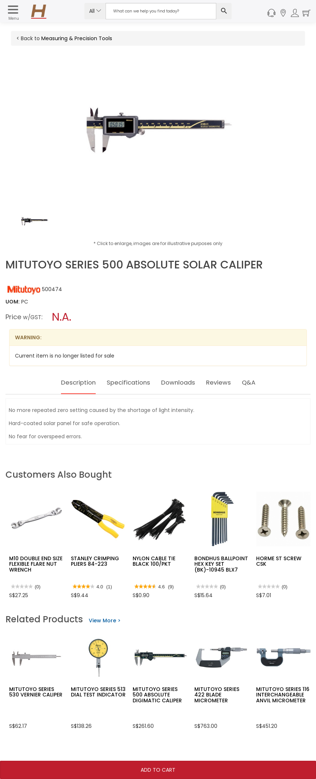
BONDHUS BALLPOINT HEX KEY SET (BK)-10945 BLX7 (221, 564)
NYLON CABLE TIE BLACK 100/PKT (154, 561)
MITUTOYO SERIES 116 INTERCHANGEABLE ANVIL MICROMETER (282, 695)
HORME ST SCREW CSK (278, 561)
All (95, 11)
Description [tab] (67, 382)
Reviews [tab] (228, 382)
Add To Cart (158, 770)
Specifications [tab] (125, 382)
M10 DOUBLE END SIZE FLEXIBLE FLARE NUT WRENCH (35, 564)
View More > (105, 620)
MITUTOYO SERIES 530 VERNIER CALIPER (35, 692)
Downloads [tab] (182, 382)
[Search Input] (161, 11)
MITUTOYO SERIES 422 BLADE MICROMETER (216, 695)
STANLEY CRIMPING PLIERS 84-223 (95, 561)
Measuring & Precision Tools (76, 38)
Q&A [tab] (262, 382)
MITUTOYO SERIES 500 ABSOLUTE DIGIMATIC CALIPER (157, 695)
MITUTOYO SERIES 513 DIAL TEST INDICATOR (98, 692)
